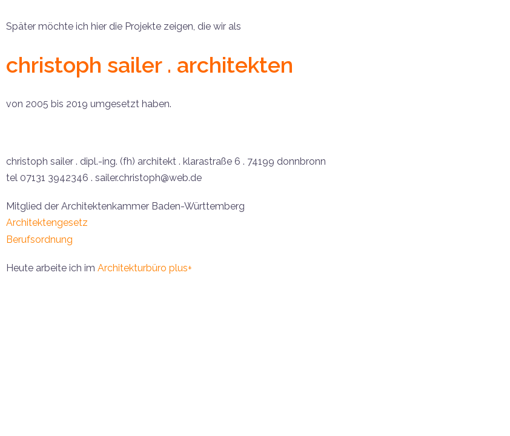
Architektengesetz (47, 222)
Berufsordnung (39, 239)
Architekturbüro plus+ (145, 268)
